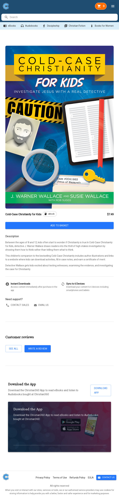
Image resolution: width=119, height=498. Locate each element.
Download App (101, 390)
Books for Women (102, 26)
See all (14, 348)
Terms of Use (60, 477)
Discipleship (51, 26)
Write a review (38, 348)
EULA (91, 477)
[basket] (101, 6)
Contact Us (106, 477)
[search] (63, 17)
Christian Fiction (75, 26)
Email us (41, 305)
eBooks (10, 26)
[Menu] (112, 6)
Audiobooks (29, 26)
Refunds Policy (77, 477)
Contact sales (17, 305)
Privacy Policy (43, 477)
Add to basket (59, 225)
